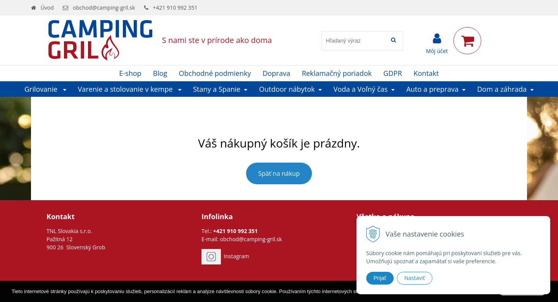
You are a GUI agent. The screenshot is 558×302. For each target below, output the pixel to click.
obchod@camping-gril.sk (104, 7)
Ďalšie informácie (429, 296)
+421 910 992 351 (175, 7)
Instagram (236, 256)
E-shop (130, 73)
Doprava (276, 73)
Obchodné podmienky (215, 73)
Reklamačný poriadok (337, 73)
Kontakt (426, 73)
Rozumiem (522, 296)
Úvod (47, 7)
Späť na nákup (279, 173)
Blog (160, 73)
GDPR (392, 73)
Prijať (380, 278)
